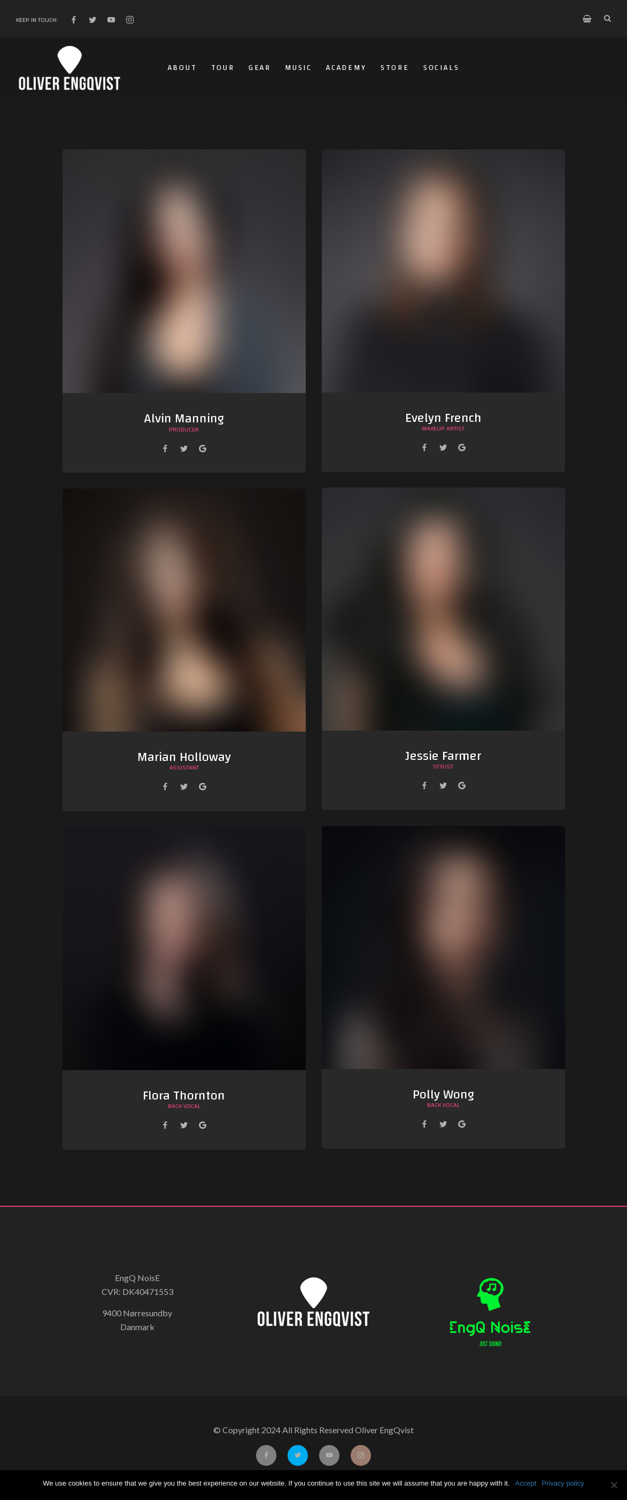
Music (298, 68)
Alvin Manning (184, 418)
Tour (223, 68)
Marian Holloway (184, 757)
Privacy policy (562, 1483)
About (182, 68)
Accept (526, 1483)
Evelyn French (443, 418)
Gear (260, 68)
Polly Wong (443, 1094)
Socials (441, 68)
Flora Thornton (184, 1096)
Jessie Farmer (443, 756)
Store (395, 68)
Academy (346, 68)
